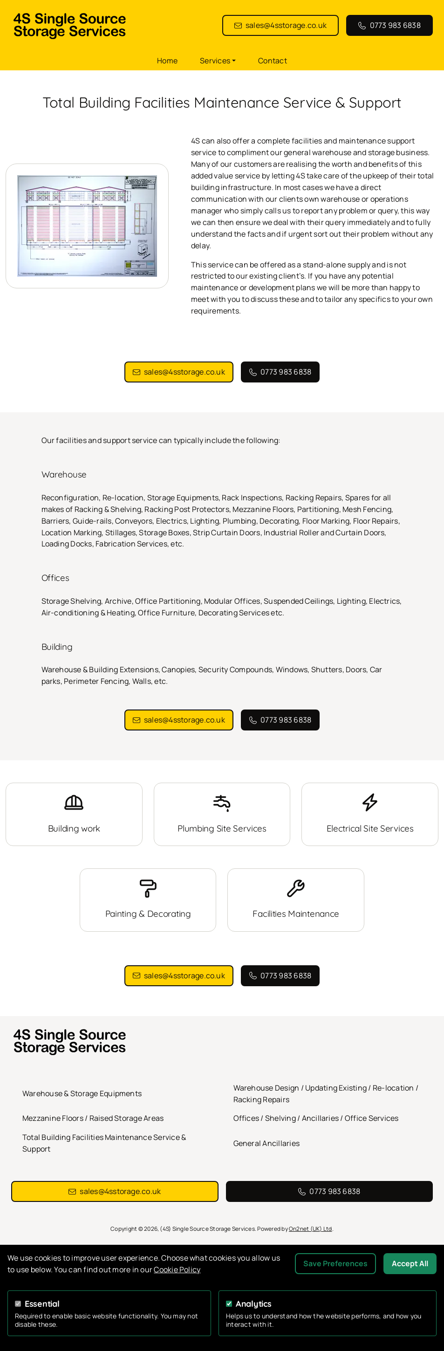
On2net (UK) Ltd (310, 1229)
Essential (42, 1303)
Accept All (410, 1263)
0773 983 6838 (395, 25)
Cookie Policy (177, 1269)
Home (167, 60)
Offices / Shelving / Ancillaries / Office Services (316, 1118)
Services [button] (215, 60)
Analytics (254, 1303)
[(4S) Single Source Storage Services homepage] (116, 25)
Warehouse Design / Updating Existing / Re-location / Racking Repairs (325, 1094)
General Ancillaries (266, 1143)
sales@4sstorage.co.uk (286, 25)
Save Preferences (335, 1263)
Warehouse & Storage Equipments (82, 1093)
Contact (272, 60)
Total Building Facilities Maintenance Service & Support (104, 1143)
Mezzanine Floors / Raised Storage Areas (93, 1118)
